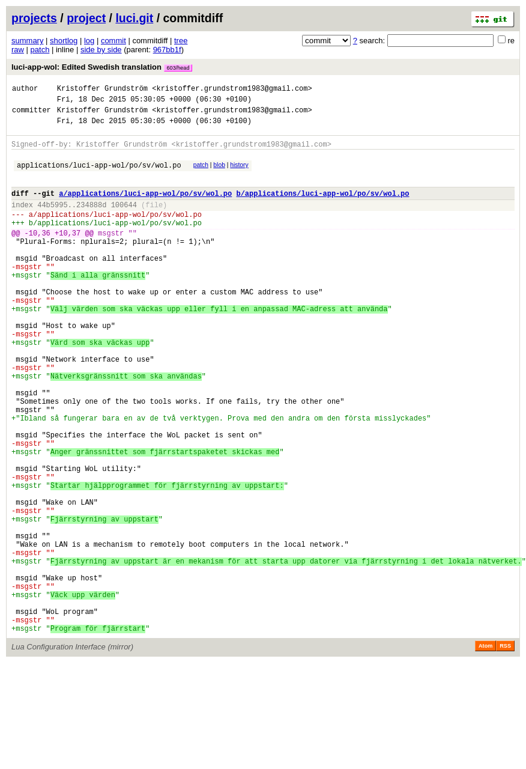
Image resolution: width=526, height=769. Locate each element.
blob (219, 174)
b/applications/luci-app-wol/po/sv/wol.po (322, 207)
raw (17, 49)
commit (113, 40)
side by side (101, 49)
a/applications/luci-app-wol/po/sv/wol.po (145, 207)
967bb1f (167, 49)
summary (27, 40)
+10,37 (67, 254)
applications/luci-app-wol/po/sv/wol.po (99, 176)
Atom (485, 752)
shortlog (63, 40)
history (239, 174)
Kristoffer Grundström (102, 90)
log (89, 40)
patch (40, 49)
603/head (178, 68)
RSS (505, 752)
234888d (91, 221)
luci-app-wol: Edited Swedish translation (101, 66)
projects (34, 18)
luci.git (134, 18)
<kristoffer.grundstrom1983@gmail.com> (232, 90)
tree (180, 40)
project (86, 18)
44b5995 (52, 221)
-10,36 (37, 254)
